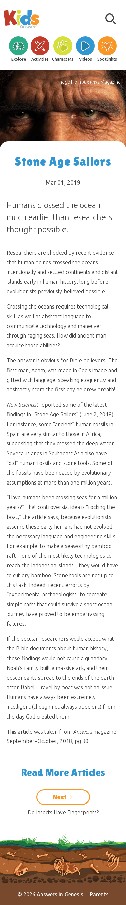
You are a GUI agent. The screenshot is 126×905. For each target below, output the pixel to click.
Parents (99, 894)
